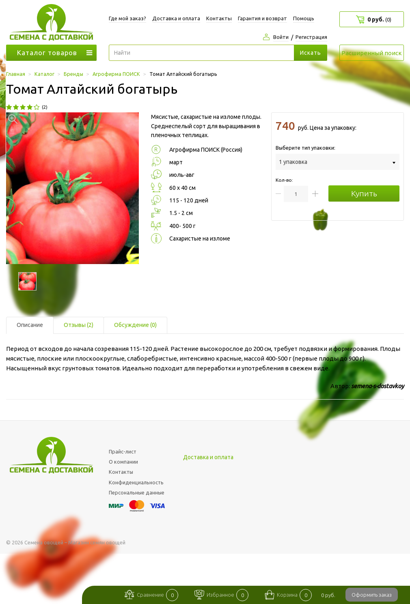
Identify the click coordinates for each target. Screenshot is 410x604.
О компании (123, 461)
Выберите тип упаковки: (305, 147)
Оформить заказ (372, 595)
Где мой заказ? (127, 18)
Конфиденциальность (136, 482)
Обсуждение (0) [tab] (135, 325)
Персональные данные (136, 492)
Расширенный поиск (371, 52)
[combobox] (337, 161)
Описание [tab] (30, 325)
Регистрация (311, 37)
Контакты (219, 18)
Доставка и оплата (176, 18)
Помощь (303, 18)
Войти (281, 37)
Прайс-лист (122, 451)
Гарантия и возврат (262, 18)
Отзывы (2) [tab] (78, 325)
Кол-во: (284, 180)
